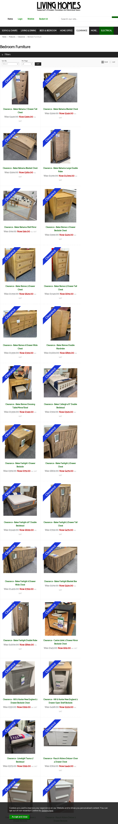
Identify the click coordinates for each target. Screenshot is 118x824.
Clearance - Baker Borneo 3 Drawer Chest (19, 229)
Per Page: (27, 62)
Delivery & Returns (41, 790)
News (7, 787)
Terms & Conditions (41, 787)
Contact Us (9, 793)
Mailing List (9, 796)
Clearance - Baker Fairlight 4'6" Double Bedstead (98, 347)
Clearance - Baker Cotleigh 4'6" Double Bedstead (98, 288)
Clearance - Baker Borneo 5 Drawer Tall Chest (59, 229)
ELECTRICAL (106, 31)
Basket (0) (43, 19)
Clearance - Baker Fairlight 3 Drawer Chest (59, 347)
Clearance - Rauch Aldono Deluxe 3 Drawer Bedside (20, 583)
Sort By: (10, 62)
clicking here (47, 811)
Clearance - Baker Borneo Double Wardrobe (20, 288)
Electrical (8, 800)
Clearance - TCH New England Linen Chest (59, 760)
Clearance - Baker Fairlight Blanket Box (98, 404)
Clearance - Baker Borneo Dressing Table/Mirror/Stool (59, 288)
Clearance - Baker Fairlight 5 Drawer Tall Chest (19, 406)
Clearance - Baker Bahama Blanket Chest (59, 110)
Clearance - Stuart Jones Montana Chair (98, 640)
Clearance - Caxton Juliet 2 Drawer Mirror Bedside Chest (59, 465)
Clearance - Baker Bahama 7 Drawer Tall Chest (19, 110)
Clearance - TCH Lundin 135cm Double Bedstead (98, 701)
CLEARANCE (81, 31)
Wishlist (31, 19)
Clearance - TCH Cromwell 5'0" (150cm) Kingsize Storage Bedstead (59, 701)
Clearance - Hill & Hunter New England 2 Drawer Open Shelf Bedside (19, 524)
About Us (8, 790)
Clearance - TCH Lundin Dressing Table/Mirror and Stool (20, 760)
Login (20, 19)
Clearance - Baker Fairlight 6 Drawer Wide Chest (59, 406)
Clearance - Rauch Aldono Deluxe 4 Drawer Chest (98, 583)
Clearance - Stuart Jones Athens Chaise (59, 640)
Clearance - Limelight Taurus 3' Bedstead (59, 524)
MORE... (94, 31)
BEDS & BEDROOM (48, 31)
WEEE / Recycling (40, 796)
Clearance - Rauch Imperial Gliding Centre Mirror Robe (20, 642)
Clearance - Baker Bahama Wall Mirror (59, 168)
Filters (8, 54)
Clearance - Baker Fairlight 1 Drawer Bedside (20, 347)
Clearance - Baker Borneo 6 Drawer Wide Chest (98, 229)
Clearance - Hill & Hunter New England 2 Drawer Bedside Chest (98, 465)
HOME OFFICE (66, 31)
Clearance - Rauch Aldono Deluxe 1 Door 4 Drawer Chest (98, 524)
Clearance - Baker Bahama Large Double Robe (20, 170)
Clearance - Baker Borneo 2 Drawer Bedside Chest (98, 170)
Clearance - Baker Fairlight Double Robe (19, 465)
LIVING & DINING (28, 31)
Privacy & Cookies (40, 793)
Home (10, 19)
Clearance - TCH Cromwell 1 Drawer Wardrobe (20, 701)
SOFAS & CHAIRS (9, 31)
